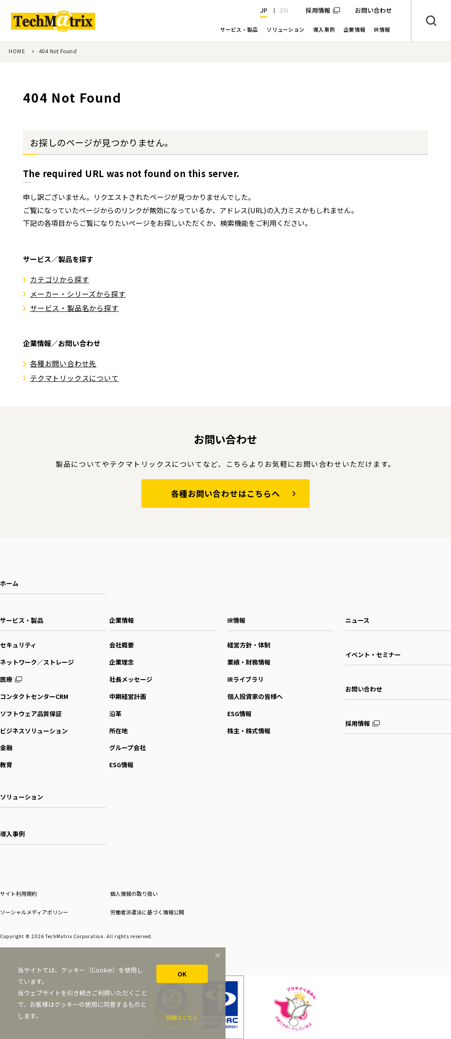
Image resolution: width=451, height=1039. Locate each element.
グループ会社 (127, 747)
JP (263, 10)
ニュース (357, 620)
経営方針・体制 (248, 644)
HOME (17, 51)
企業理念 (121, 662)
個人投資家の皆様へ (255, 696)
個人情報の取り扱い (134, 893)
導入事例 (12, 833)
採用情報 (318, 10)
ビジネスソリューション (34, 730)
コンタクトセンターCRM (34, 696)
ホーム (9, 583)
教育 (6, 764)
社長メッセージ (130, 679)
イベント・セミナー (373, 654)
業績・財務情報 (248, 662)
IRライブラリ (245, 679)
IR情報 (236, 620)
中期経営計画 (127, 696)
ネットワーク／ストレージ (37, 662)
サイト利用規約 (18, 893)
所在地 (118, 730)
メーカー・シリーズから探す (78, 293)
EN (284, 10)
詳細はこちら (182, 1017)
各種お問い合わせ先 (63, 363)
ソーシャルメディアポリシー (34, 912)
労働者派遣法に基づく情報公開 (147, 912)
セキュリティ (18, 644)
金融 (6, 747)
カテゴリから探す (59, 279)
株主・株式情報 (248, 730)
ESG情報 (121, 764)
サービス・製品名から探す (74, 308)
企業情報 (121, 620)
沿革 (115, 713)
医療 (6, 679)
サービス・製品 (21, 620)
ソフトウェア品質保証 (31, 713)
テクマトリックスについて (74, 378)
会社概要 (121, 644)
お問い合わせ (363, 688)
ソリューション (21, 796)
